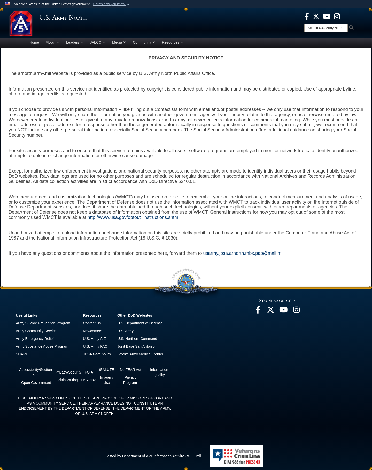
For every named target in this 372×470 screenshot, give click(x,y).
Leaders (74, 42)
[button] (111, 4)
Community (144, 42)
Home (34, 42)
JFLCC (98, 42)
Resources (172, 42)
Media (119, 42)
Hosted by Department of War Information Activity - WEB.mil (153, 456)
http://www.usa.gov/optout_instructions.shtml (133, 217)
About (52, 42)
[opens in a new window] (307, 16)
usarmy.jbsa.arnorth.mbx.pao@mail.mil (243, 253)
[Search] (326, 28)
